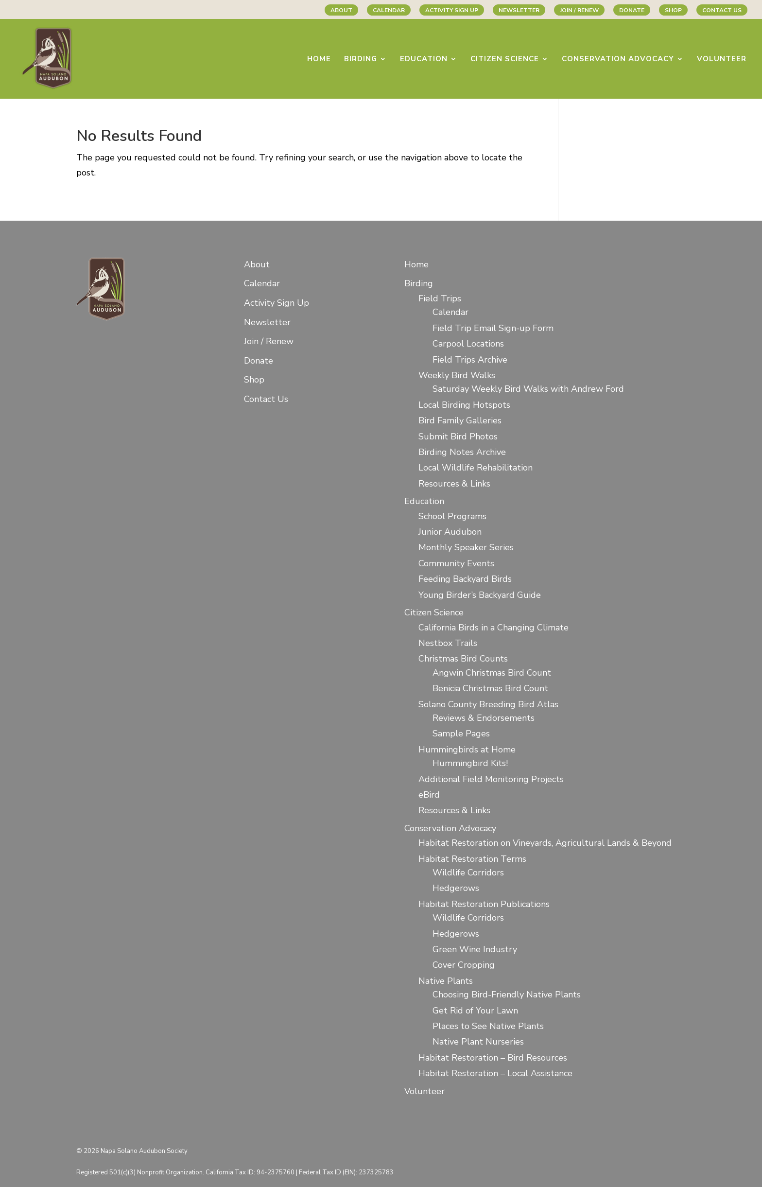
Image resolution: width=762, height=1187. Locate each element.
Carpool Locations (468, 343)
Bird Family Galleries (460, 420)
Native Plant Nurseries (478, 1041)
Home (319, 59)
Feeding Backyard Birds (465, 579)
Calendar (389, 10)
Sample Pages (461, 733)
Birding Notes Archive (462, 452)
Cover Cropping (464, 965)
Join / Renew (579, 10)
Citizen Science (504, 59)
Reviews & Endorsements (484, 718)
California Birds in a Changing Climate (493, 627)
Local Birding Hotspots (464, 405)
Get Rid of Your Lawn (475, 1010)
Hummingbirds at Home (467, 749)
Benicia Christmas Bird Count (490, 688)
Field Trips (439, 298)
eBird (429, 795)
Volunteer (721, 59)
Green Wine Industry (475, 949)
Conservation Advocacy (618, 59)
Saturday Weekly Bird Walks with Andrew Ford (528, 389)
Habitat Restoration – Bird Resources (492, 1058)
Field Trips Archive (470, 360)
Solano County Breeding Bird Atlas (488, 704)
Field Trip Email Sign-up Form (493, 328)
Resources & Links (454, 483)
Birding (360, 59)
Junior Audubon (450, 532)
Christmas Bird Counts (463, 658)
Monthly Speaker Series (466, 547)
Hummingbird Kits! (470, 763)
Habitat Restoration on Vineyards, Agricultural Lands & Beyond (545, 843)
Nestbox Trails (447, 643)
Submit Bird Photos (458, 436)
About (341, 10)
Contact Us (722, 10)
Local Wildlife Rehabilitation (475, 467)
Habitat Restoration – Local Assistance (495, 1073)
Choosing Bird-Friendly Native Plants (507, 994)
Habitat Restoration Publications (484, 904)
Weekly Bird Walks (456, 375)
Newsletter (519, 10)
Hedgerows (456, 888)
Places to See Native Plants (488, 1026)
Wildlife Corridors (468, 872)
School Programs (452, 516)
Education (424, 59)
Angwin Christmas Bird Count (492, 673)
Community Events (456, 563)
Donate (631, 10)
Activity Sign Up (451, 10)
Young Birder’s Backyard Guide (479, 595)
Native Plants (445, 981)
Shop (673, 10)
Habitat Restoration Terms (472, 859)
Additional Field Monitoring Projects (491, 779)
